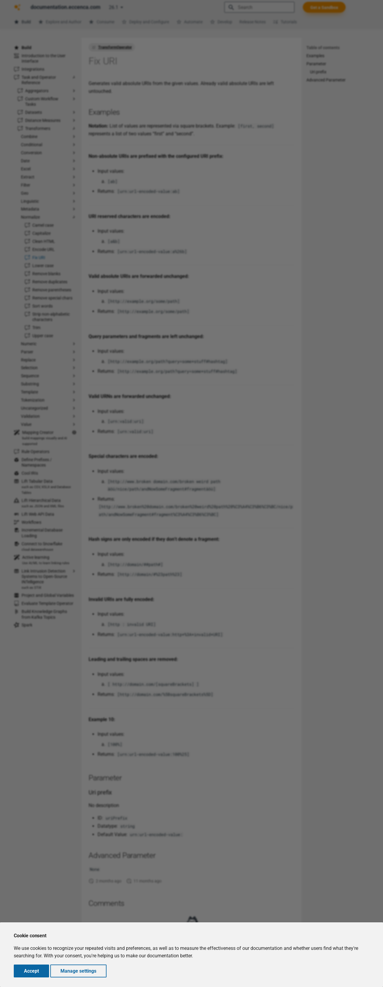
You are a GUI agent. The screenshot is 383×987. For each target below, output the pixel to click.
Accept (31, 971)
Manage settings (78, 971)
